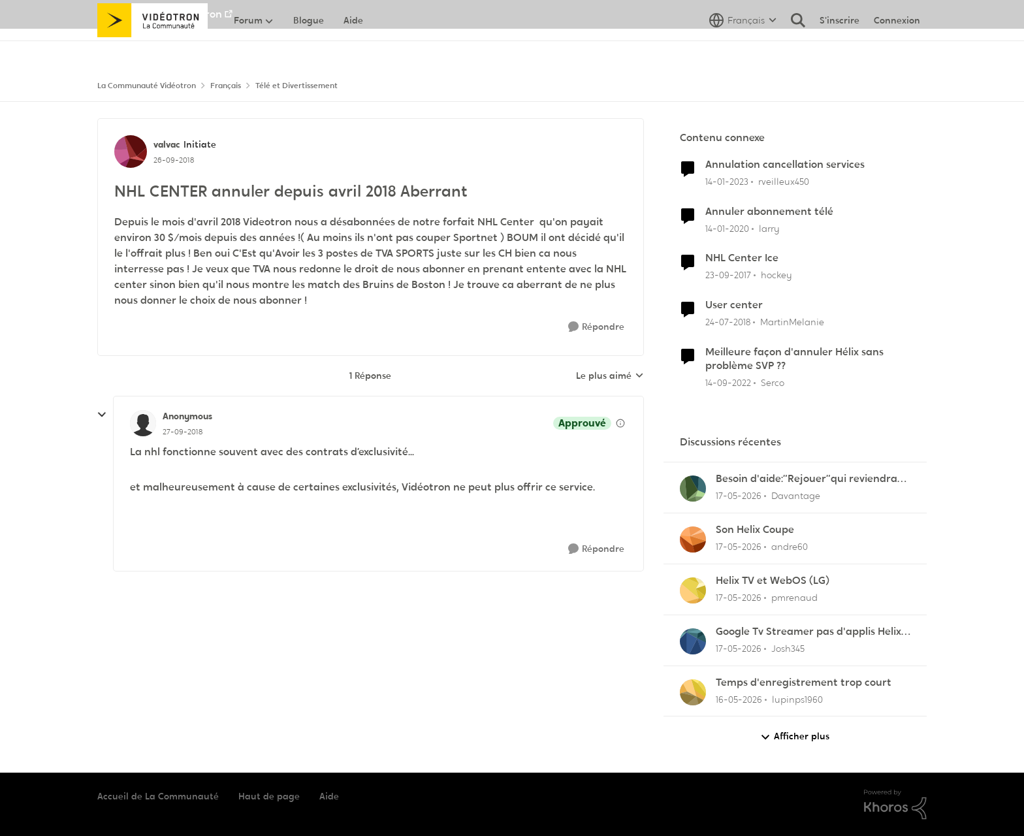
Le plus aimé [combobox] (610, 376)
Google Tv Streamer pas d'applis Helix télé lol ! (808, 632)
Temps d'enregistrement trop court (803, 682)
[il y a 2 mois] (738, 496)
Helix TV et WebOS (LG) (772, 580)
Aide (329, 796)
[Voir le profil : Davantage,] (693, 488)
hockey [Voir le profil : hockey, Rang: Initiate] (776, 275)
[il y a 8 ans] (728, 275)
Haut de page (269, 796)
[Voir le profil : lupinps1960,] (693, 692)
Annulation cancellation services (785, 164)
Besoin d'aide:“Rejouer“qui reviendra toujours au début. (806, 479)
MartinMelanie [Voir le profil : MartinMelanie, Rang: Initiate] (792, 322)
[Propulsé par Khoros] (895, 805)
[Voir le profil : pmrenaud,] (693, 590)
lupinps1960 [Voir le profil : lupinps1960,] (797, 699)
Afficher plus (794, 736)
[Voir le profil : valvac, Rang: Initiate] (130, 151)
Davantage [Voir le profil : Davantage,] (795, 496)
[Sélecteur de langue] (742, 49)
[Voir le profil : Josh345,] (693, 641)
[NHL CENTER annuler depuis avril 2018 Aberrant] (182, 432)
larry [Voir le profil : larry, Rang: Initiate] (769, 228)
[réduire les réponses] (102, 415)
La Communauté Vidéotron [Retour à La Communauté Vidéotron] (146, 85)
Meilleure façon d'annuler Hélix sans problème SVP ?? (794, 359)
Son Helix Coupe (755, 529)
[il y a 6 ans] (727, 228)
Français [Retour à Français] (225, 85)
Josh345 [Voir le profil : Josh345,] (788, 648)
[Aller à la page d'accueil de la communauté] (152, 49)
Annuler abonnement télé (769, 211)
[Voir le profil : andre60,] (693, 539)
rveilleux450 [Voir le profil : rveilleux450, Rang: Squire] (783, 181)
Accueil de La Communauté (158, 796)
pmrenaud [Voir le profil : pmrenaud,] (794, 597)
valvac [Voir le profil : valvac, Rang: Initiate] (166, 144)
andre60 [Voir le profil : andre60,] (789, 547)
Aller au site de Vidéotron (159, 14)
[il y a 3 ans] (726, 182)
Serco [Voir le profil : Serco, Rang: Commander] (772, 383)
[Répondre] (596, 327)
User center (734, 305)
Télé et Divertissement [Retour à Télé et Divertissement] (296, 85)
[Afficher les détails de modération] (620, 423)
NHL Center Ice (741, 258)
